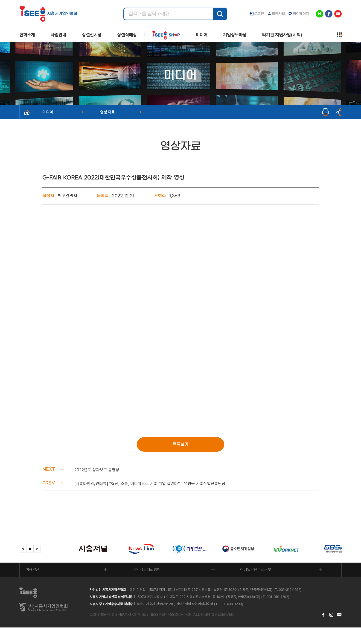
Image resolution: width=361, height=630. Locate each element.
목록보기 (180, 444)
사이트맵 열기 (339, 34)
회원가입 (278, 14)
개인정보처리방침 (147, 572)
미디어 (47, 112)
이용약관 (33, 572)
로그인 (259, 14)
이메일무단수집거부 (256, 572)
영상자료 (107, 112)
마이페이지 (301, 14)
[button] (180, 471)
